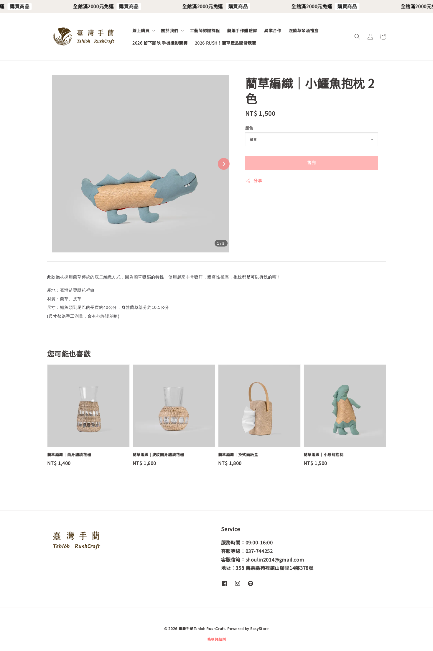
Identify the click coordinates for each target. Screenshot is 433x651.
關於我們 (169, 30)
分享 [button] (253, 180)
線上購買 (140, 30)
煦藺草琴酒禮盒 (304, 30)
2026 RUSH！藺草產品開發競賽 (225, 43)
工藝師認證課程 (205, 30)
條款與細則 (216, 639)
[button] (357, 36)
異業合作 (272, 30)
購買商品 (29, 6)
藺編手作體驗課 (242, 30)
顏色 (249, 128)
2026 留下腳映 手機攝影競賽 (160, 43)
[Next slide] (224, 164)
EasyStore (259, 628)
